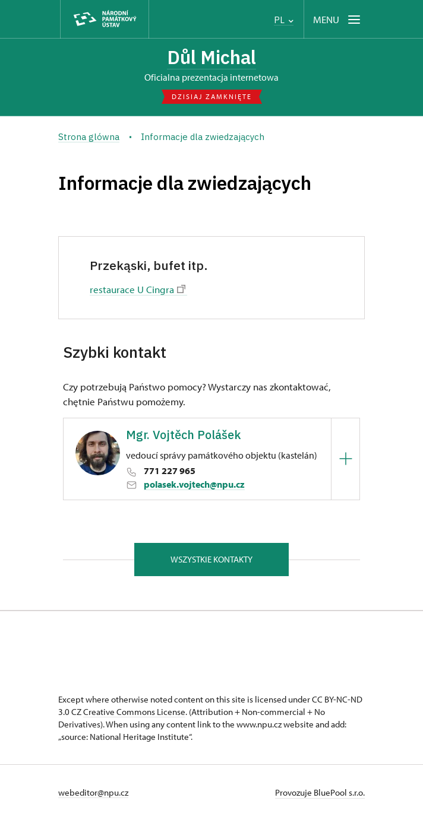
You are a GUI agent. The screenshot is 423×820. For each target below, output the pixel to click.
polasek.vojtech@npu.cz (194, 484)
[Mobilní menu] (338, 19)
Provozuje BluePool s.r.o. (320, 792)
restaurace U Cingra (137, 288)
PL (283, 20)
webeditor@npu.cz (93, 792)
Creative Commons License (134, 711)
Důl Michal (211, 57)
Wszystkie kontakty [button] (211, 559)
